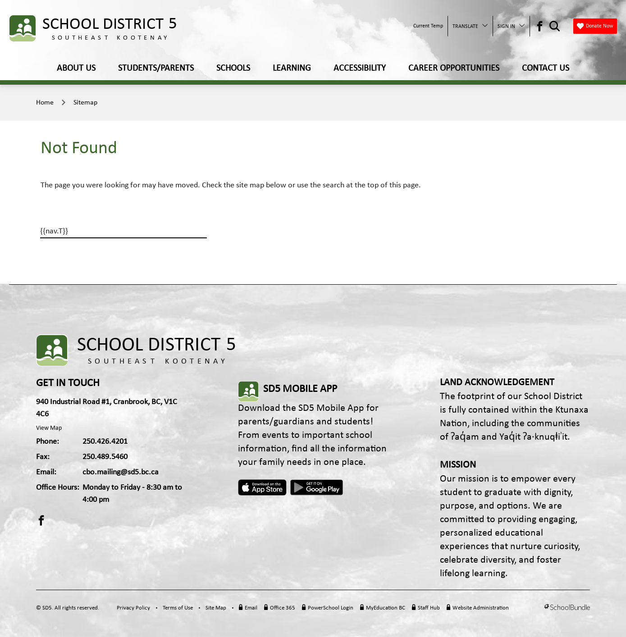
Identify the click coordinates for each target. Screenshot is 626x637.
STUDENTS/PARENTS (156, 68)
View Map (49, 428)
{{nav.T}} (54, 231)
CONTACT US (545, 68)
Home (45, 102)
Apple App (262, 487)
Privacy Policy (133, 608)
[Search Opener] (554, 26)
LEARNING (292, 68)
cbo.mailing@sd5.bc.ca (120, 472)
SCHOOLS (233, 68)
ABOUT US (76, 68)
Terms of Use (178, 608)
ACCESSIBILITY (360, 68)
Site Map (216, 608)
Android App (317, 487)
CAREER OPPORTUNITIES (453, 68)
